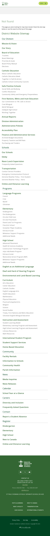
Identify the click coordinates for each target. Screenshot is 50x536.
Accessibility (34, 520)
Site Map (25, 520)
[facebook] (20, 472)
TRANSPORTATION (32, 506)
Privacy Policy (16, 520)
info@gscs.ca (25, 490)
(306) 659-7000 (20, 488)
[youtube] (29, 472)
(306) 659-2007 (34, 488)
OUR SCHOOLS (19, 510)
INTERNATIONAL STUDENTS (35, 510)
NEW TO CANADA (32, 503)
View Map (25, 485)
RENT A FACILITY (18, 506)
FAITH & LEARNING (17, 503)
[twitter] (25, 472)
